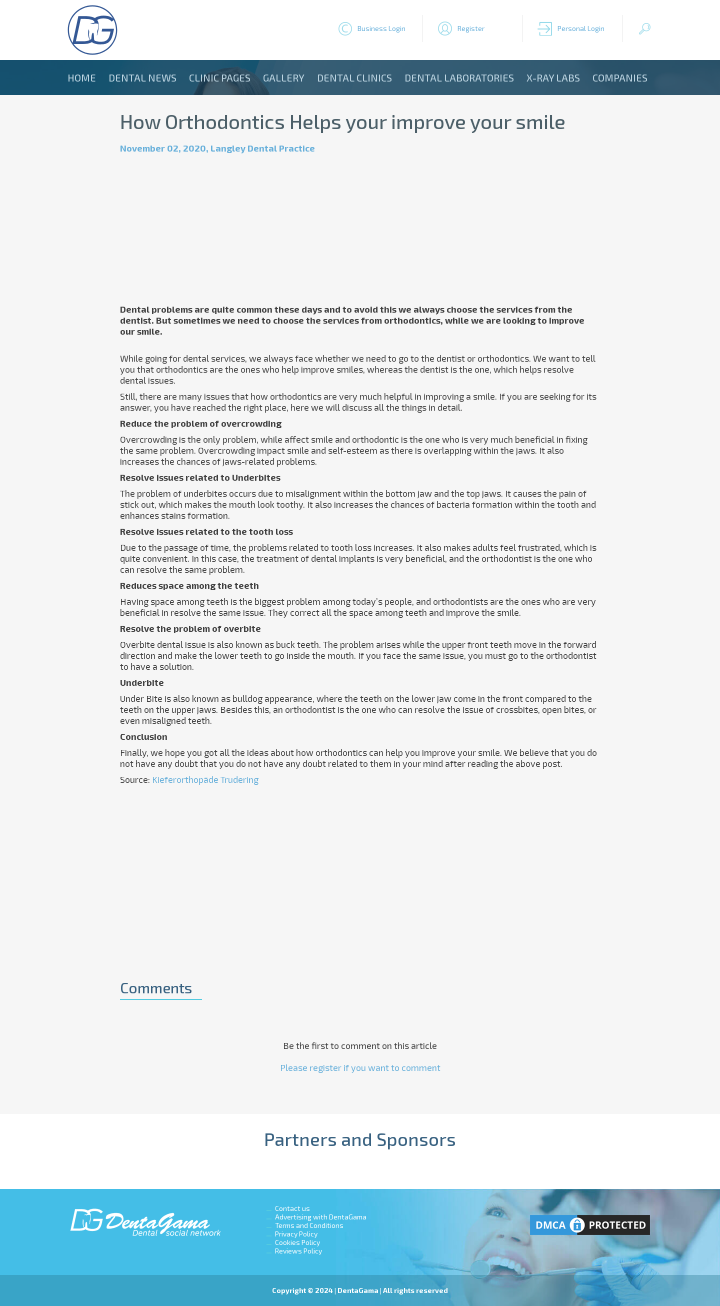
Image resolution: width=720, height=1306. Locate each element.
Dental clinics (354, 78)
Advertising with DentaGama (320, 1216)
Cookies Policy (297, 1242)
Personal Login (581, 28)
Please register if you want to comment (360, 1067)
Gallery (283, 78)
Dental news (142, 78)
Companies (620, 78)
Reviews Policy (298, 1250)
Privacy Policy (296, 1233)
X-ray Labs (553, 78)
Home (82, 78)
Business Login (382, 28)
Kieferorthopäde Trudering (205, 779)
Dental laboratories (459, 78)
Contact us (292, 1208)
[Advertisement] (360, 229)
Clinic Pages (219, 78)
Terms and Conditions (309, 1225)
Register (471, 28)
